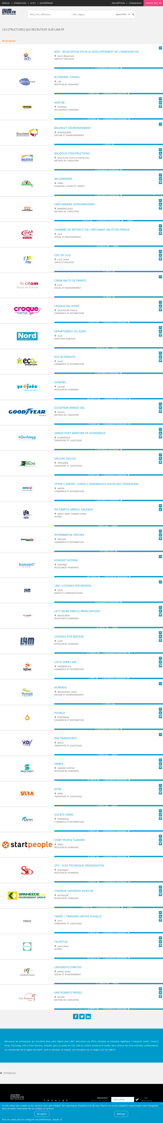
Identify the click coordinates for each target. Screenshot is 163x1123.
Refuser (121, 1114)
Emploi (6, 3)
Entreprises (46, 3)
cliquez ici (57, 1119)
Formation (20, 3)
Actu (33, 3)
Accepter (42, 1114)
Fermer (162, 1103)
